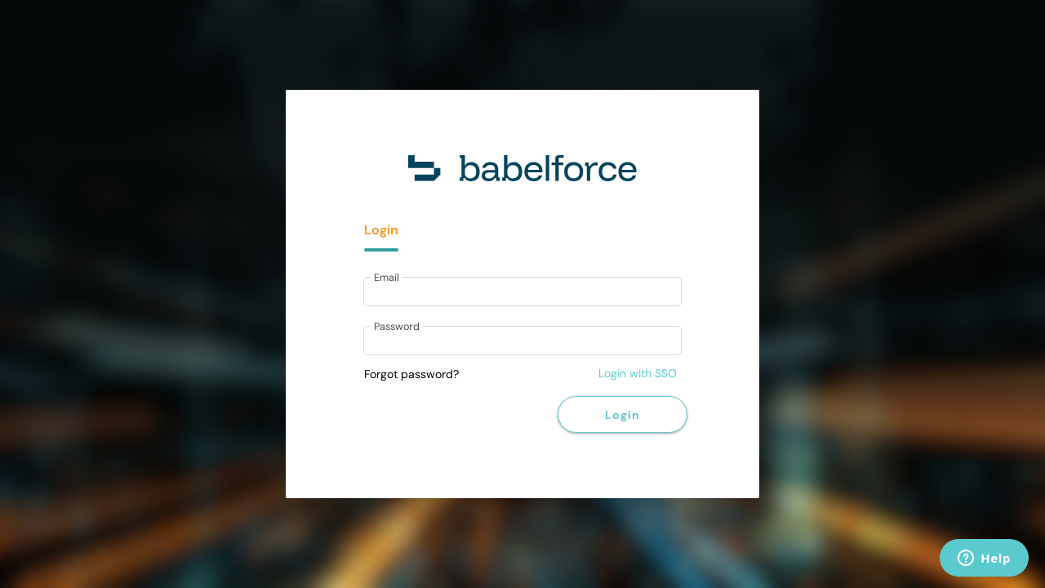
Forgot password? (411, 374)
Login (622, 415)
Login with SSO (637, 373)
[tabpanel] (522, 318)
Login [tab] (381, 229)
